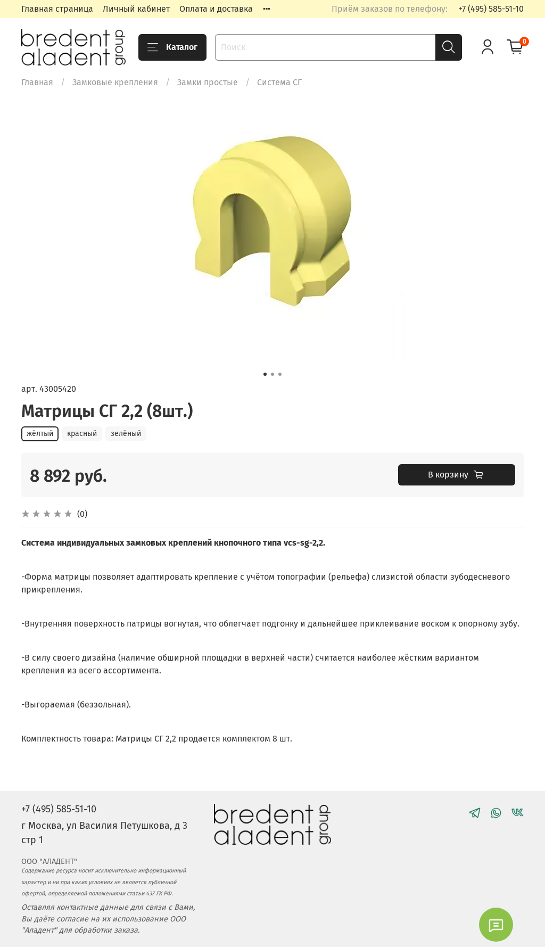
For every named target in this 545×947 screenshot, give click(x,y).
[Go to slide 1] (265, 374)
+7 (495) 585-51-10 (491, 9)
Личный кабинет (136, 9)
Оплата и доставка (216, 9)
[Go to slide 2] (272, 374)
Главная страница (57, 9)
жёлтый (40, 433)
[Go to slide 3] (280, 374)
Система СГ (279, 82)
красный (82, 433)
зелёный (126, 433)
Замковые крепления (115, 82)
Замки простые (207, 82)
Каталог (172, 47)
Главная (37, 82)
